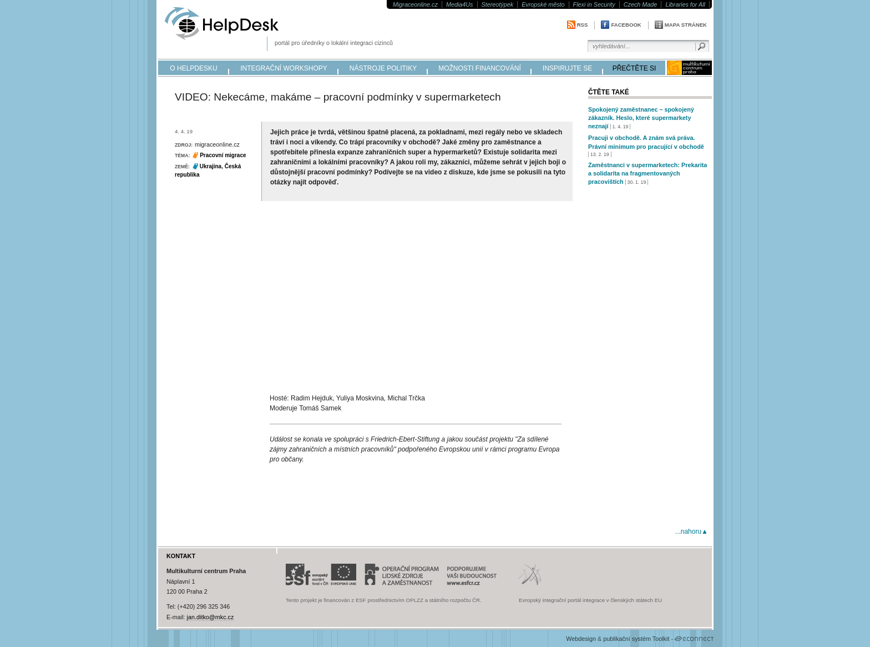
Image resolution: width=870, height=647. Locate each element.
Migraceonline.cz (415, 4)
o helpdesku (193, 68)
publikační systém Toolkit (636, 638)
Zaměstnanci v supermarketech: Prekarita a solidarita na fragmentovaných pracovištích (647, 173)
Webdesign (581, 638)
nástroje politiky (383, 68)
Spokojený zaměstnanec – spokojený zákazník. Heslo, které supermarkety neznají (641, 117)
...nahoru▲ (691, 531)
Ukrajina (210, 166)
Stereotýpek (498, 4)
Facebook (626, 25)
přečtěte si (634, 68)
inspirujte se (567, 68)
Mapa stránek (686, 25)
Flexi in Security (594, 4)
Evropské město (543, 4)
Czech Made (640, 4)
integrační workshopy (283, 68)
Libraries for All (685, 4)
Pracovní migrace (223, 155)
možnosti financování (479, 68)
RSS (582, 25)
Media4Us (459, 4)
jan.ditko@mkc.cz (210, 617)
